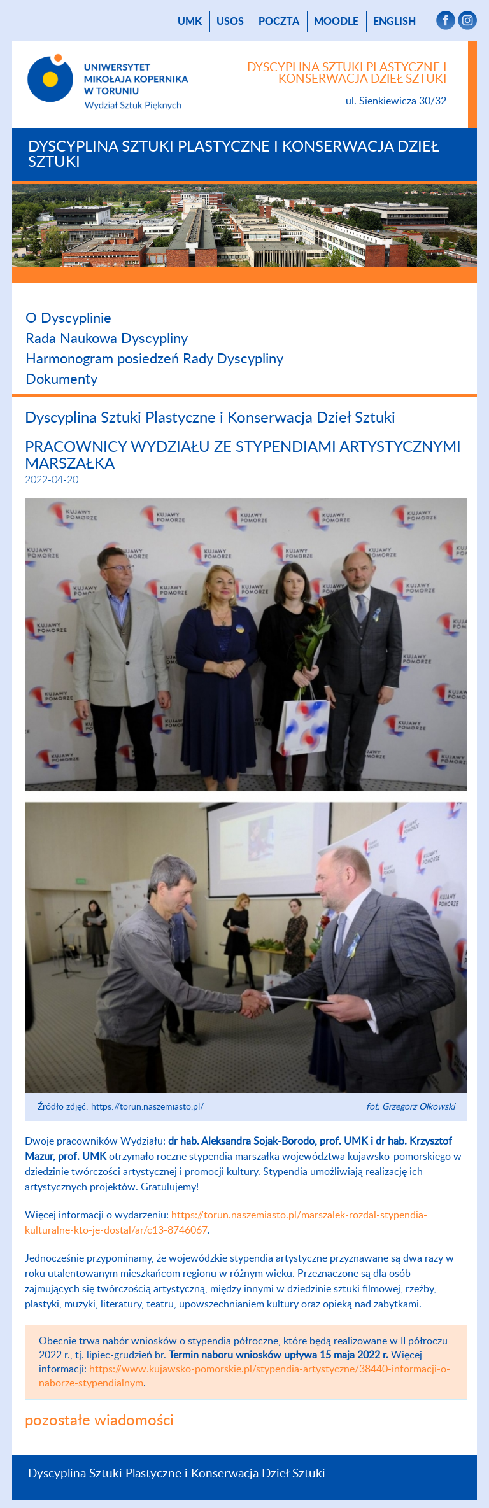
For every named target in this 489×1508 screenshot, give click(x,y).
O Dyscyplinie (68, 318)
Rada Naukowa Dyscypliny (106, 339)
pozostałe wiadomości (99, 1420)
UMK (190, 22)
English (394, 22)
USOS (230, 22)
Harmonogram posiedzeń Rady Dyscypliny (154, 359)
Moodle (336, 22)
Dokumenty (61, 379)
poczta (279, 22)
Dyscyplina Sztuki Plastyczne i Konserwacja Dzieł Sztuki (233, 154)
